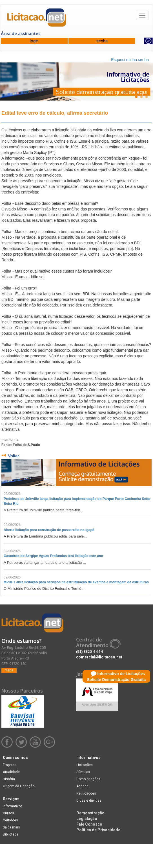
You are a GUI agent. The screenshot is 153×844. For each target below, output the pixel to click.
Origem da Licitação (18, 786)
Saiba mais (11, 827)
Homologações (88, 779)
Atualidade (11, 772)
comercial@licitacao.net (99, 657)
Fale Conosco (89, 824)
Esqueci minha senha (130, 59)
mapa (9, 670)
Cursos (8, 813)
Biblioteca (10, 834)
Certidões (10, 820)
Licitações (84, 765)
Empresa (10, 765)
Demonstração (90, 813)
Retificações (86, 793)
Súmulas (83, 772)
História (9, 779)
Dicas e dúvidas (88, 800)
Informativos (13, 806)
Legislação (86, 818)
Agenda (82, 786)
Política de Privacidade (98, 830)
